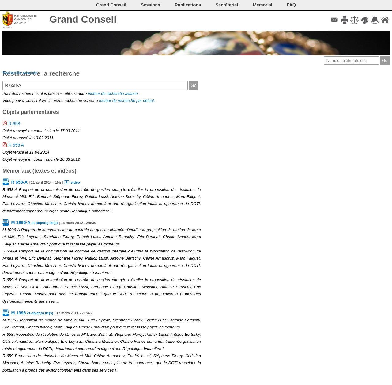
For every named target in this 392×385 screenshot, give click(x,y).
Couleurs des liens (364, 20)
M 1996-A (34, 222)
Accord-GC (375, 20)
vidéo (75, 182)
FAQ (291, 4)
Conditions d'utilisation (354, 20)
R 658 (14, 123)
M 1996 (32, 312)
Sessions (150, 4)
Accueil (385, 20)
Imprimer (344, 20)
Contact (334, 20)
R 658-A (19, 182)
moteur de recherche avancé (113, 93)
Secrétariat (227, 4)
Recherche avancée (19, 72)
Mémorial (262, 4)
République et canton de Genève (26, 19)
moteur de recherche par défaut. (127, 100)
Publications (188, 4)
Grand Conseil (83, 19)
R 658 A (16, 145)
